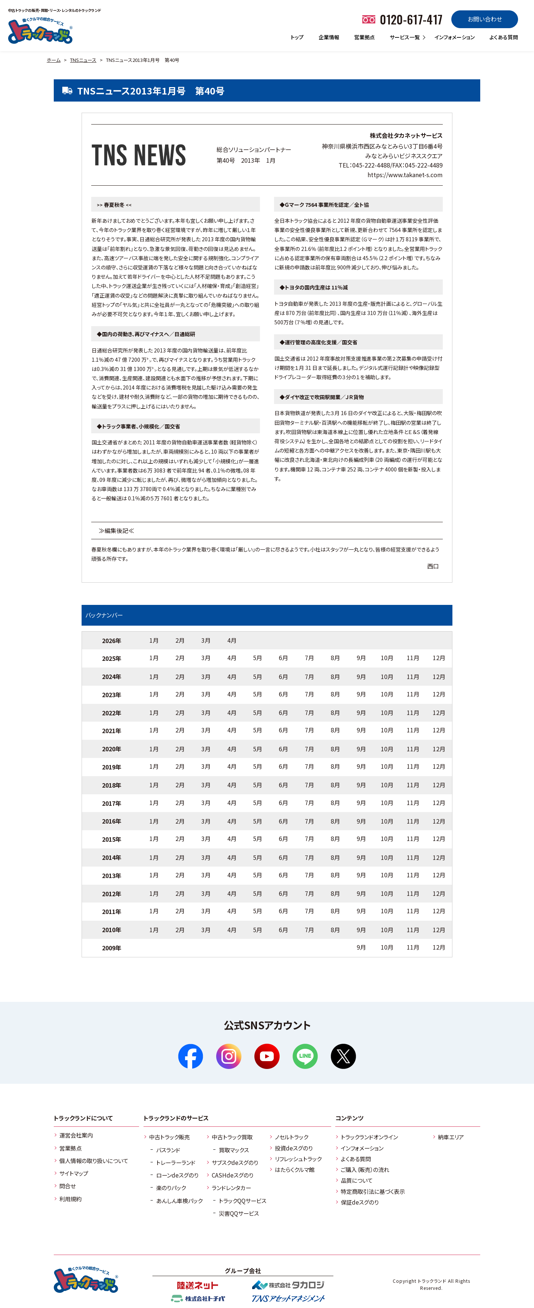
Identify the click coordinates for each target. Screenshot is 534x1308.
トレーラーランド (175, 1162)
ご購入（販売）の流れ (365, 1169)
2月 (180, 640)
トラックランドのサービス (176, 1117)
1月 (154, 640)
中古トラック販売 (169, 1137)
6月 (283, 657)
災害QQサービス (239, 1213)
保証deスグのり (360, 1202)
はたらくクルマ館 (294, 1169)
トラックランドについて (83, 1117)
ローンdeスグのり (177, 1175)
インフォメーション (455, 37)
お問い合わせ (485, 18)
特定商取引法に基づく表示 (373, 1191)
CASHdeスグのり (232, 1175)
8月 (335, 657)
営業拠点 (364, 37)
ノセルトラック (291, 1137)
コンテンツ (349, 1117)
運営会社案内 (76, 1135)
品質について (357, 1180)
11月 (413, 657)
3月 (206, 640)
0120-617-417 (411, 19)
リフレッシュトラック (298, 1159)
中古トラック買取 (232, 1137)
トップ (297, 37)
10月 (387, 657)
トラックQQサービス (242, 1200)
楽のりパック (171, 1187)
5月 (257, 657)
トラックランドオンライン (369, 1137)
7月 (309, 657)
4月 (232, 640)
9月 (361, 657)
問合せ (67, 1186)
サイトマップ (73, 1173)
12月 (439, 657)
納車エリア (451, 1137)
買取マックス (234, 1150)
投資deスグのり (294, 1148)
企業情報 (329, 37)
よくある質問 (504, 37)
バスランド (168, 1150)
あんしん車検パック (179, 1200)
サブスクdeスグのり (235, 1162)
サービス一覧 (405, 37)
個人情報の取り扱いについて (93, 1160)
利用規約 (70, 1199)
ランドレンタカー (231, 1187)
